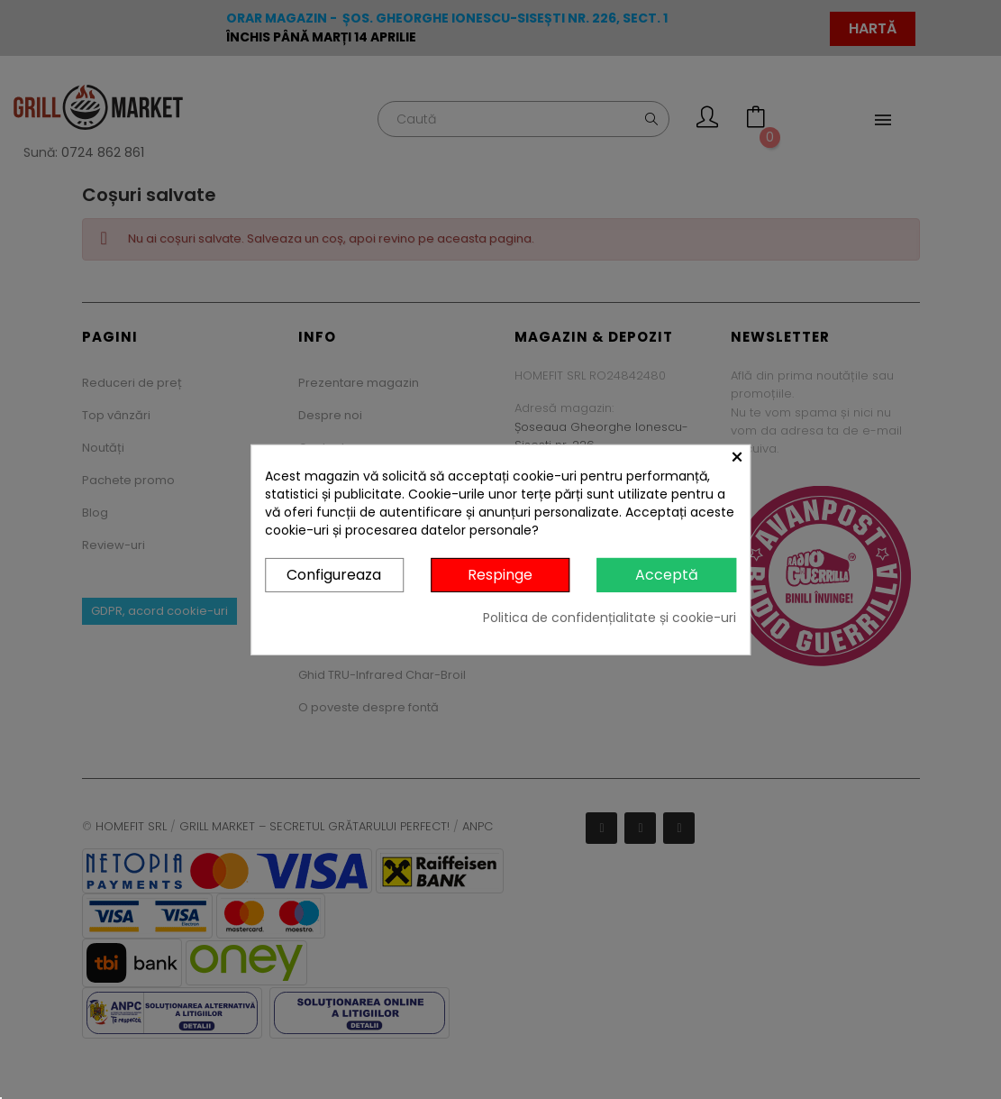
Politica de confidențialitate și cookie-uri (609, 618)
